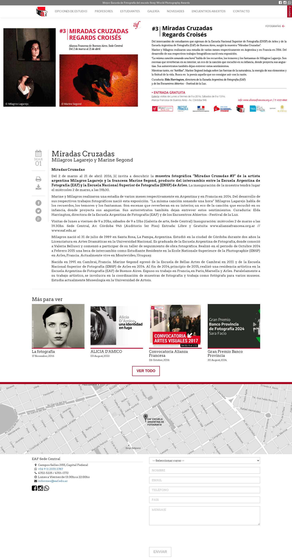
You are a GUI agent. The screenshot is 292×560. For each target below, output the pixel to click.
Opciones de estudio (71, 11)
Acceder (289, 11)
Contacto (241, 11)
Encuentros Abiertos (209, 11)
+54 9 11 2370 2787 (50, 469)
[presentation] (179, 536)
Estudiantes (130, 11)
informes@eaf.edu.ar (53, 481)
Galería (153, 11)
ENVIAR (160, 552)
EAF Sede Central (46, 459)
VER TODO (146, 371)
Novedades (175, 11)
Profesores (104, 11)
